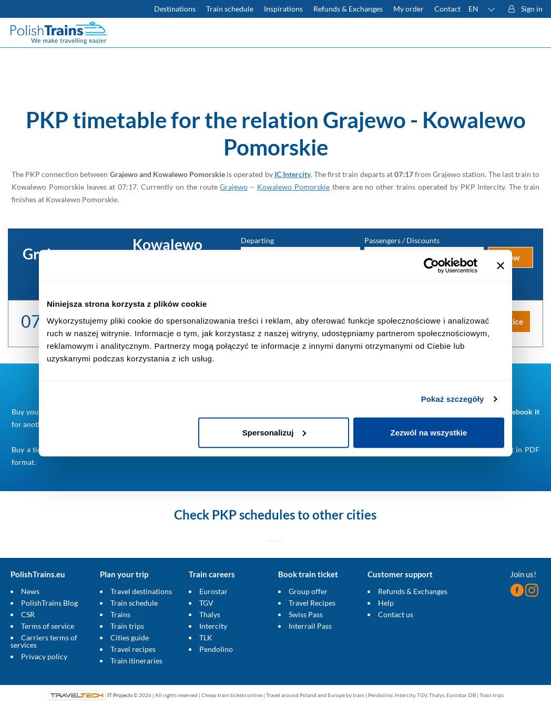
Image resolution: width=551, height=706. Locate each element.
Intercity (213, 625)
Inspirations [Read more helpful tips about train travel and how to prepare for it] (283, 8)
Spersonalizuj (274, 432)
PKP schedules (253, 514)
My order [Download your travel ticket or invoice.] (408, 8)
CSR (28, 614)
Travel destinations (141, 591)
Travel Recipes (312, 602)
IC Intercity (292, 174)
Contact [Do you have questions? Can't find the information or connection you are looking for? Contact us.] (447, 8)
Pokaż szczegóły (452, 398)
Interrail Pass (310, 625)
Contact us (395, 614)
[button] (482, 9)
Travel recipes (133, 649)
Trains (120, 614)
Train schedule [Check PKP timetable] (229, 8)
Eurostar (213, 591)
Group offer (308, 591)
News (30, 591)
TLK (205, 637)
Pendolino (216, 649)
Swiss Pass (306, 614)
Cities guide (129, 637)
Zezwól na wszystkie (429, 432)
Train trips (127, 625)
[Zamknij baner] (500, 265)
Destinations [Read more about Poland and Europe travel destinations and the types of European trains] (175, 8)
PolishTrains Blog (49, 602)
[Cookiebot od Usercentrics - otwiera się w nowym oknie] (431, 266)
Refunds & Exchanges (412, 591)
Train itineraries (136, 660)
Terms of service (47, 625)
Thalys (209, 614)
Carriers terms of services (44, 641)
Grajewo (234, 186)
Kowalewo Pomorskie (293, 186)
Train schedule (134, 602)
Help (386, 602)
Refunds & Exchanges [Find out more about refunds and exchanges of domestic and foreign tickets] (348, 8)
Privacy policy (44, 656)
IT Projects (119, 695)
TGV (206, 602)
